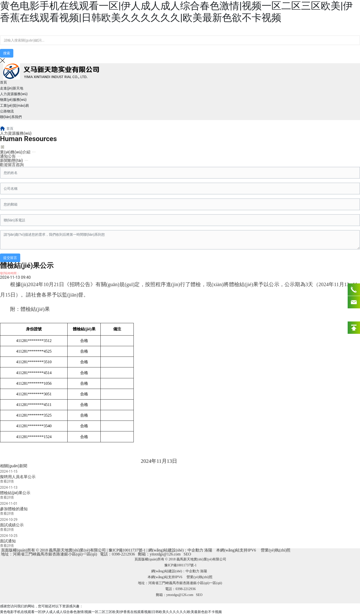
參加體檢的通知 (14, 509)
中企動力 (195, 550)
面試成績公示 (12, 525)
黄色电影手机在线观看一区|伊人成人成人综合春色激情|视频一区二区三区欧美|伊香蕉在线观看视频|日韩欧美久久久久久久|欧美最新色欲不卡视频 (176, 11)
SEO (187, 554)
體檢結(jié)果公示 (15, 492)
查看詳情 (7, 481)
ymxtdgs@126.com (165, 554)
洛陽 (208, 550)
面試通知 (8, 541)
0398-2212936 (123, 554)
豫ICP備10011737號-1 (127, 550)
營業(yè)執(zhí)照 (275, 550)
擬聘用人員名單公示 (18, 476)
